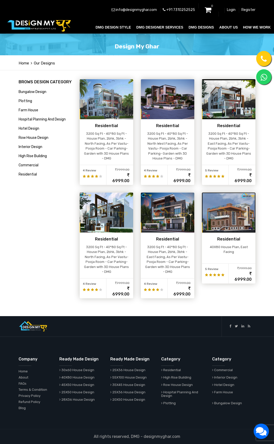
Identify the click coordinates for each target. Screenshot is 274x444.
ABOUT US (228, 27)
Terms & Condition (33, 390)
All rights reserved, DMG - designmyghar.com (137, 436)
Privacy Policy (29, 396)
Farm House (28, 110)
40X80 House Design (76, 377)
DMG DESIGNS (201, 27)
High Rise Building (33, 156)
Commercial (28, 165)
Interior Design (30, 147)
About (23, 377)
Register (248, 10)
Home (24, 63)
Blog (22, 408)
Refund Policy (29, 402)
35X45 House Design (127, 385)
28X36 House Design (77, 399)
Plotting (25, 101)
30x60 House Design (76, 370)
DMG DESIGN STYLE (113, 27)
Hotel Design (29, 128)
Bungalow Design (32, 92)
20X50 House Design (127, 399)
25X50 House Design (76, 392)
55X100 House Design (128, 377)
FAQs (22, 383)
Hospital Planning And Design (42, 119)
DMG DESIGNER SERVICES (159, 27)
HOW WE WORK (257, 27)
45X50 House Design (76, 385)
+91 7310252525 (179, 10)
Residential (28, 174)
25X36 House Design (127, 370)
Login (231, 10)
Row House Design (33, 138)
